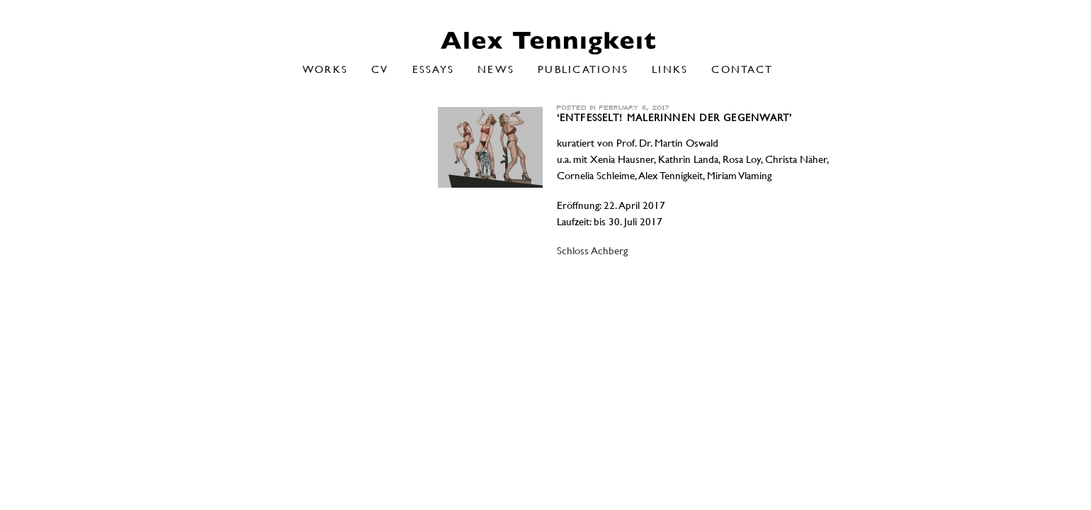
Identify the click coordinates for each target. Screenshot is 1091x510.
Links (670, 69)
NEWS (495, 69)
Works (325, 69)
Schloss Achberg (592, 250)
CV (380, 69)
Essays (433, 69)
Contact (742, 69)
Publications (583, 69)
